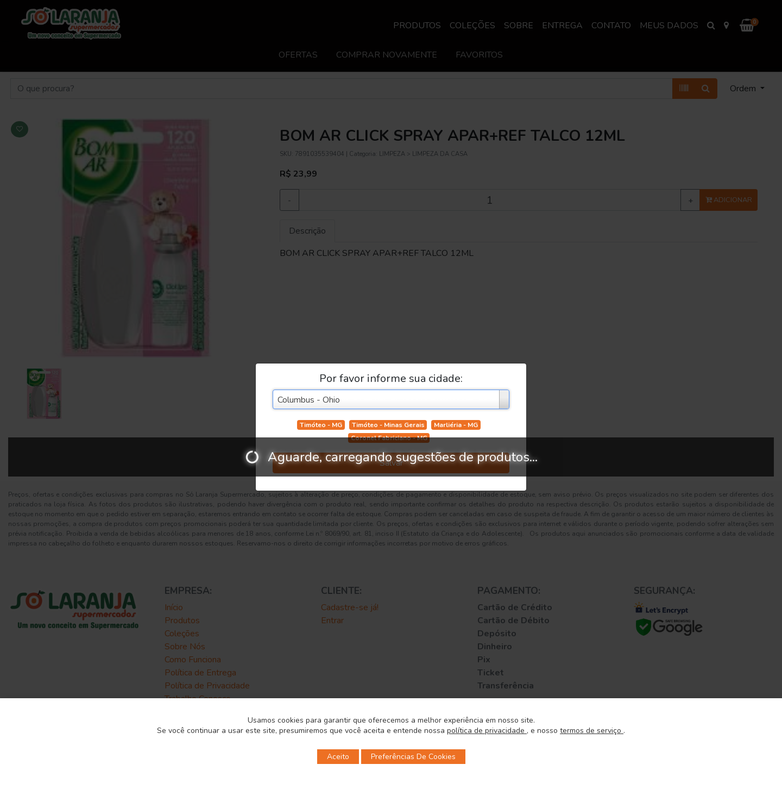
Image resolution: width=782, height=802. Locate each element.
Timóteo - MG (321, 425)
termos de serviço (591, 730)
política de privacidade (487, 730)
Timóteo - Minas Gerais (388, 425)
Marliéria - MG (456, 425)
